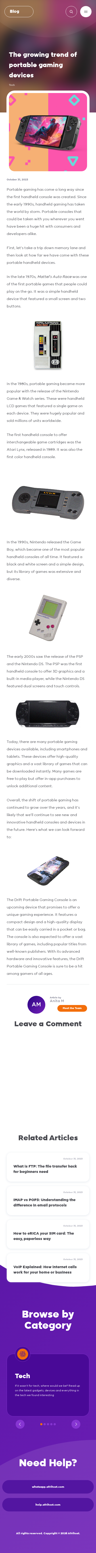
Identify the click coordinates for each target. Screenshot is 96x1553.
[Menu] (86, 11)
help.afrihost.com (48, 1504)
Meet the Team (72, 1008)
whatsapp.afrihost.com (48, 1486)
